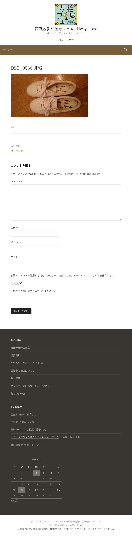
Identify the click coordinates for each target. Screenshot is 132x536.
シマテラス (80, 529)
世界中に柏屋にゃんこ (23, 370)
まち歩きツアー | (96, 529)
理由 (13, 414)
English (71, 40)
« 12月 (14, 500)
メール (16, 242)
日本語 (60, 40)
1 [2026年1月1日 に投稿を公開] (36, 473)
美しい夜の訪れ (19, 393)
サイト (14, 256)
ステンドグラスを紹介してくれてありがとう (35, 437)
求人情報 (33, 529)
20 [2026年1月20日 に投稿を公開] (21, 490)
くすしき (109, 529)
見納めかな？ (18, 429)
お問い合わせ (76, 525)
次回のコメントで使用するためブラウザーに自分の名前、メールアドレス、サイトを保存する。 (62, 275)
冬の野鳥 (15, 378)
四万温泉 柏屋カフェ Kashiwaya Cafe (66, 29)
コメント (17, 181)
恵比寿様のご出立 (20, 347)
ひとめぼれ (17, 150)
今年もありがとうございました (27, 363)
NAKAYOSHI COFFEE (61, 529)
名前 (15, 227)
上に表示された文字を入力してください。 (33, 291)
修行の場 (15, 445)
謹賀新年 (15, 355)
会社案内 (22, 529)
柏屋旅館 (43, 529)
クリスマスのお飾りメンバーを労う (30, 385)
